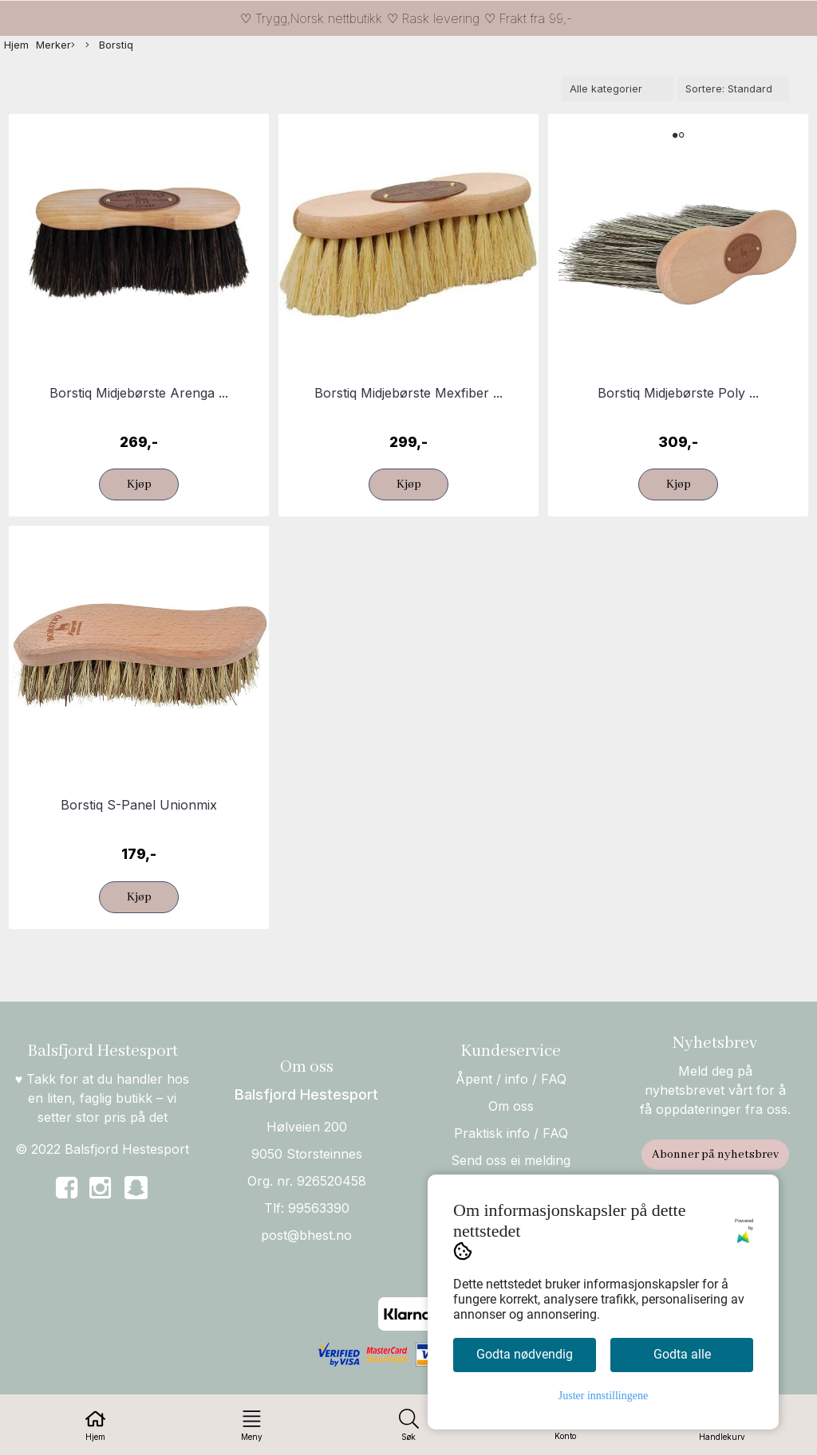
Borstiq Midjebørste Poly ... (678, 393)
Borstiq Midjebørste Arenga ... (138, 393)
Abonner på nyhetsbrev (715, 1154)
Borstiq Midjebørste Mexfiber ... (408, 393)
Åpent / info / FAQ (511, 1079)
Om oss (511, 1106)
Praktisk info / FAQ (511, 1133)
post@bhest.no (306, 1235)
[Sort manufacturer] (617, 88)
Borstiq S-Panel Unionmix (139, 805)
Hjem (16, 45)
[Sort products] (733, 88)
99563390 (318, 1208)
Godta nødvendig (524, 1354)
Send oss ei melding (510, 1160)
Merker (55, 46)
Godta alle (682, 1354)
